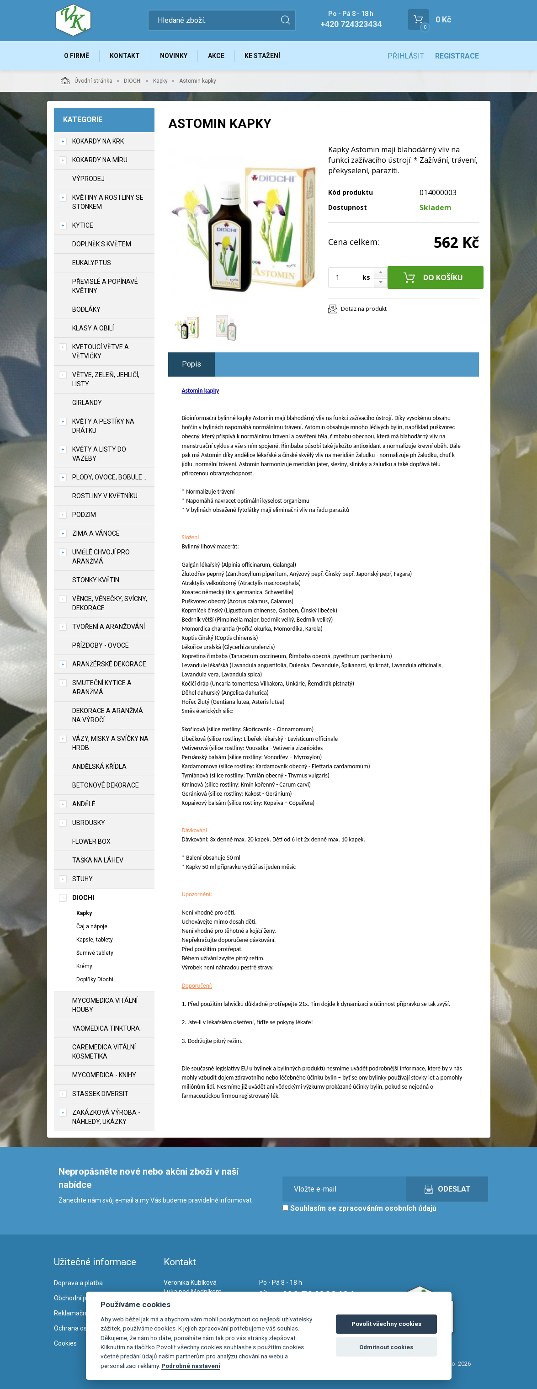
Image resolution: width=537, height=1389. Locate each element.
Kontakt (125, 55)
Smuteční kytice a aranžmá (102, 687)
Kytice (82, 225)
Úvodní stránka (86, 80)
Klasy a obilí (93, 328)
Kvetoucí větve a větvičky (100, 351)
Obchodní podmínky (82, 1298)
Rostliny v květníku (105, 496)
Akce (217, 55)
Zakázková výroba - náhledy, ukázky (106, 1117)
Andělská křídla (99, 766)
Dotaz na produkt (364, 309)
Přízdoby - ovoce (100, 645)
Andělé (84, 804)
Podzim (84, 514)
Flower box (91, 841)
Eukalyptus (91, 262)
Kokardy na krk (98, 141)
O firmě (77, 55)
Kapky (160, 81)
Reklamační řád (76, 1313)
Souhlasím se (359, 1208)
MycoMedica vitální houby (105, 1005)
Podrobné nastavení (190, 1365)
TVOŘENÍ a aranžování (108, 626)
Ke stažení (264, 55)
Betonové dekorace (105, 785)
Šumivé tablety (94, 953)
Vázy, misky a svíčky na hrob (110, 743)
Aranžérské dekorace (109, 664)
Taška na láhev (97, 860)
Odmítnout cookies (386, 1347)
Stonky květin (95, 580)
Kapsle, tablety (94, 940)
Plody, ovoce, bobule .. (109, 477)
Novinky (174, 55)
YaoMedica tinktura (106, 1028)
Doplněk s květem (101, 244)
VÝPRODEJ (88, 178)
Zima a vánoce (96, 533)
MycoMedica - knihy (104, 1075)
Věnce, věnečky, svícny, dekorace (109, 603)
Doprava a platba (78, 1283)
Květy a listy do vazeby (99, 454)
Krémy (84, 966)
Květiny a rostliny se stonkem (108, 202)
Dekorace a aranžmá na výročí (107, 715)
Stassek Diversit (100, 1094)
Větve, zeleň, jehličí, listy (105, 379)
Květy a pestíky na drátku (103, 426)
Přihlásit (406, 56)
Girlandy (87, 402)
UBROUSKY (88, 822)
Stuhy (82, 879)
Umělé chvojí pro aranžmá (101, 556)
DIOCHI (133, 81)
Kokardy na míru (100, 160)
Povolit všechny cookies (386, 1323)
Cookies (65, 1343)
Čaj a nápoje (91, 926)
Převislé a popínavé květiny (105, 286)
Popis (191, 364)
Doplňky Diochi (94, 980)
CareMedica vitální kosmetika (104, 1052)
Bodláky (86, 309)
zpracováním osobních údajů (387, 1208)
